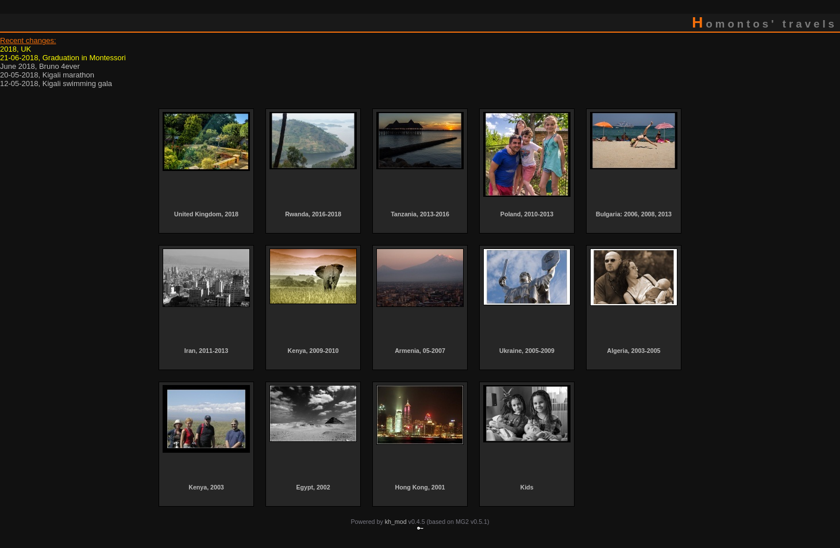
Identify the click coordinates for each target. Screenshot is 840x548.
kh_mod (396, 521)
